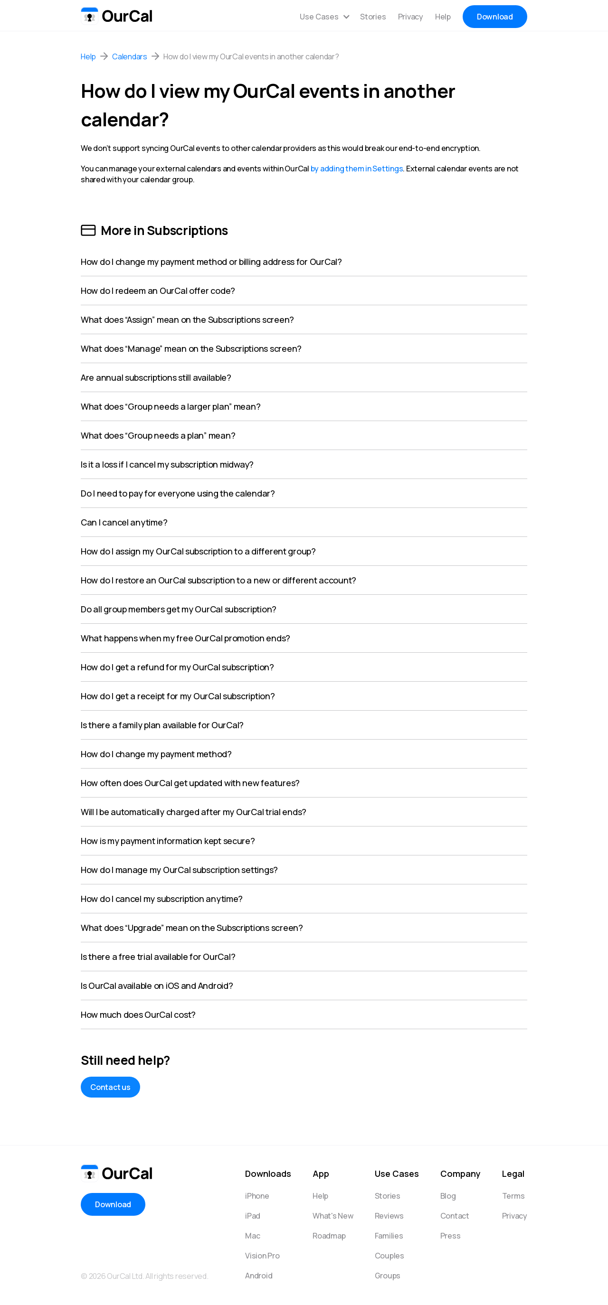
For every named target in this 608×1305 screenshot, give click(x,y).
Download (495, 16)
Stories (373, 16)
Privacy (410, 16)
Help (443, 16)
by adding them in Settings (357, 168)
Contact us (110, 1087)
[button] (325, 16)
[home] (116, 14)
